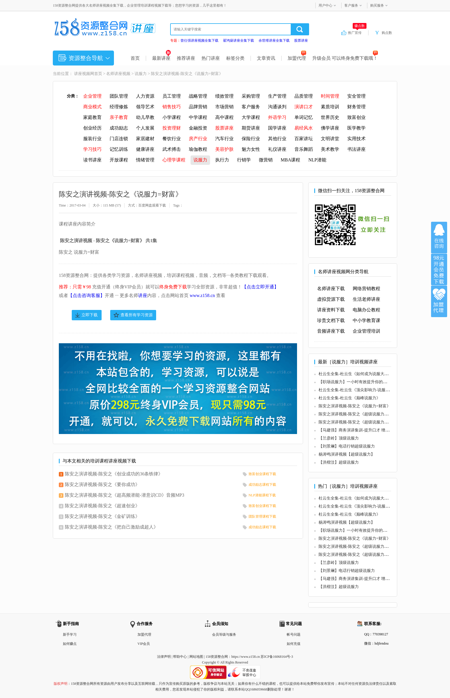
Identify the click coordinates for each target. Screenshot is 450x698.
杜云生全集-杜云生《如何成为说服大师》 (355, 374)
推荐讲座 (186, 58)
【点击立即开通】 (260, 286)
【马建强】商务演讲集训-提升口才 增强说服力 (360, 430)
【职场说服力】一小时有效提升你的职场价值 (359, 382)
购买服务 (377, 5)
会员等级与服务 (224, 635)
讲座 (142, 295)
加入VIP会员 (439, 269)
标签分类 (235, 58)
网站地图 (196, 657)
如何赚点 (70, 644)
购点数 (387, 33)
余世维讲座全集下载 (274, 40)
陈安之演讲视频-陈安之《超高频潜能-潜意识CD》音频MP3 (124, 495)
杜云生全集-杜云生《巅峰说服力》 (349, 398)
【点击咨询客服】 (86, 295)
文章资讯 (266, 58)
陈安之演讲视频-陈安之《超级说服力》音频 (357, 414)
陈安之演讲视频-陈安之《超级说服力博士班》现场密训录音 (371, 422)
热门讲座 (210, 58)
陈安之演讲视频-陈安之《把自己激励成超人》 (111, 527)
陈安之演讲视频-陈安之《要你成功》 (102, 484)
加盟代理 (297, 58)
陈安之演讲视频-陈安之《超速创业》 (102, 505)
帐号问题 (293, 635)
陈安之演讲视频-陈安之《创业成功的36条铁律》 (114, 473)
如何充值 (293, 644)
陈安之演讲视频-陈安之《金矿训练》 (102, 516)
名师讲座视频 (118, 74)
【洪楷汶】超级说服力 (339, 462)
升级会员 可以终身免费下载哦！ (345, 58)
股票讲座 (301, 40)
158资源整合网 (216, 657)
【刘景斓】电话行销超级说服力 (347, 446)
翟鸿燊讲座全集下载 (238, 40)
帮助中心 (180, 657)
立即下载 (90, 315)
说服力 (141, 74)
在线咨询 (439, 237)
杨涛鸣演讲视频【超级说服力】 (347, 454)
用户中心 (325, 5)
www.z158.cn (202, 295)
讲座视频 (82, 74)
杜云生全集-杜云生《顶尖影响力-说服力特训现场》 (364, 390)
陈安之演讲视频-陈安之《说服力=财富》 (355, 406)
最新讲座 (161, 58)
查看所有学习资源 (137, 315)
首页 (135, 58)
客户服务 (351, 5)
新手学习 (70, 635)
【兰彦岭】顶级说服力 (339, 438)
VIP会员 (143, 644)
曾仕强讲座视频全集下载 (199, 40)
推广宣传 (357, 32)
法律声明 (164, 657)
